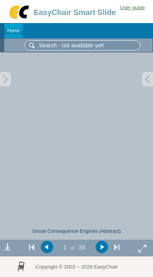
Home (13, 30)
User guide (132, 7)
